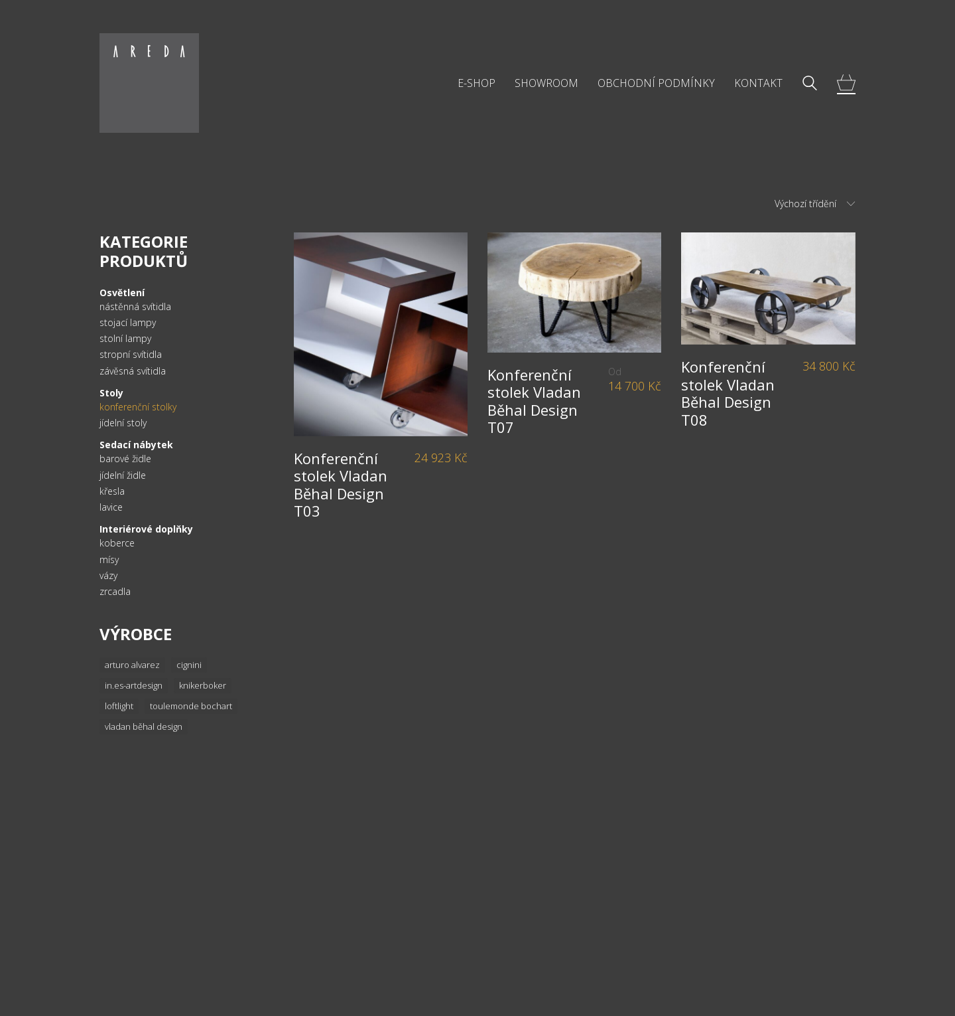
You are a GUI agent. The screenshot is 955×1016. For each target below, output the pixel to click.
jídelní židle (122, 475)
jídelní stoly (123, 423)
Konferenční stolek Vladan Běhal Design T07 (534, 401)
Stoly (111, 392)
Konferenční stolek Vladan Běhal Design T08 (728, 393)
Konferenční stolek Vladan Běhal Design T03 (340, 485)
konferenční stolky (137, 407)
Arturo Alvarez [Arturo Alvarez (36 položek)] (132, 665)
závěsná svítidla (132, 371)
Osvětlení (122, 292)
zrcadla (115, 592)
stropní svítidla (130, 355)
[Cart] (846, 83)
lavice (111, 507)
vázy (108, 576)
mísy (109, 560)
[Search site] (809, 84)
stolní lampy (125, 339)
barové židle (125, 459)
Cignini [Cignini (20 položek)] (189, 665)
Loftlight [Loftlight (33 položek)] (119, 706)
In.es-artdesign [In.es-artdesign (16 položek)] (133, 685)
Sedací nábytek (136, 444)
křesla (112, 491)
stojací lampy (127, 323)
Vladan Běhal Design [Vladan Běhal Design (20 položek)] (143, 726)
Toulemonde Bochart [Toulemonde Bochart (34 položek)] (191, 706)
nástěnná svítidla (135, 307)
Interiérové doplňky (146, 529)
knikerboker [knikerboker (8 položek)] (202, 685)
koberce (117, 543)
